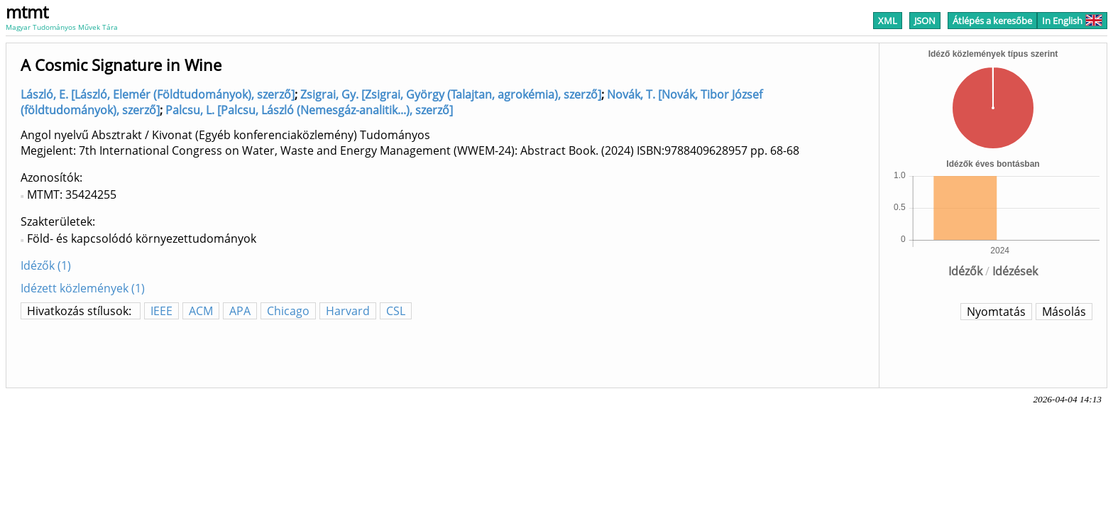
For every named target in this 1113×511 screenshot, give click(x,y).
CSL (395, 311)
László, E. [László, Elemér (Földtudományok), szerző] (158, 94)
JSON (925, 20)
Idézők (965, 271)
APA (240, 311)
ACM (201, 311)
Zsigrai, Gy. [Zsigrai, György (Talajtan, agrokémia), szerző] (450, 94)
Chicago (288, 311)
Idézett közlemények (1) (83, 288)
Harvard (348, 311)
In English (1072, 20)
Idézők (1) (46, 265)
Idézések (1015, 271)
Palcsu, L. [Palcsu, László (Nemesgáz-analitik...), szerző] (309, 110)
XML (887, 20)
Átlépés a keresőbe (992, 20)
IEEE (161, 311)
